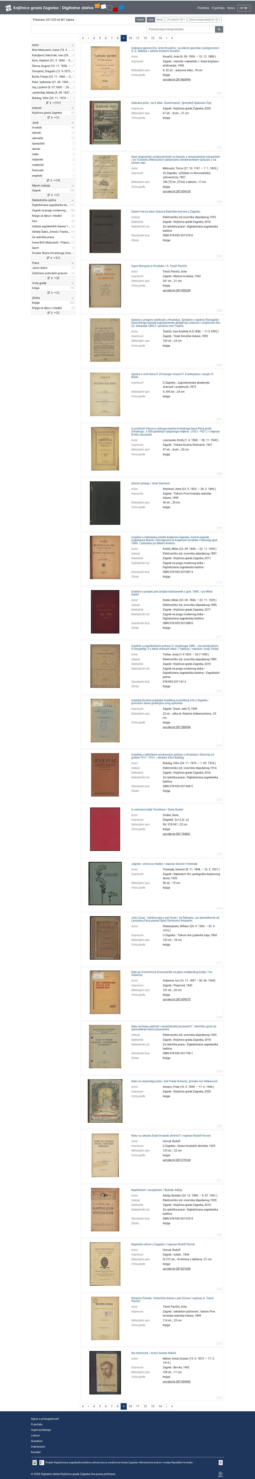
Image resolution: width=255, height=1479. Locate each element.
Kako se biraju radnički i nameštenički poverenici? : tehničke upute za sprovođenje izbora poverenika (173, 1028)
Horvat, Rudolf (171, 1141)
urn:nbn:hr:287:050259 (177, 290)
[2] (53, 278)
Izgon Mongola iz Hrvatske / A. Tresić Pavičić (159, 266)
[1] (53, 117)
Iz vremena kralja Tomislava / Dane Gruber (157, 809)
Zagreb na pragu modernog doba (183, 563)
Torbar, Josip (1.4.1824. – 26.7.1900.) (186, 654)
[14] (53, 180)
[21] (53, 257)
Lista (150, 19)
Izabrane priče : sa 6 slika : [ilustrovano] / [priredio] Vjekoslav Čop (171, 103)
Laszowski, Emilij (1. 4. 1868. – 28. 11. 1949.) (190, 440)
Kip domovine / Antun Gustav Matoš (153, 1353)
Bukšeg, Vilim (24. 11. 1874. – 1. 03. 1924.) (189, 763)
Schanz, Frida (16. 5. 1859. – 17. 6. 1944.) (188, 1086)
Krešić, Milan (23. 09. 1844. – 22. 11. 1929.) (189, 548)
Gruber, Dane (171, 815)
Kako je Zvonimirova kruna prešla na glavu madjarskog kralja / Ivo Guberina (171, 974)
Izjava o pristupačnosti (45, 1418)
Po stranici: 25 (175, 19)
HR (243, 8)
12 (145, 38)
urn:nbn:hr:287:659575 (177, 999)
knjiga (166, 75)
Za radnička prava (174, 226)
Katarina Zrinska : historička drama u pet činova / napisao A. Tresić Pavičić (172, 1300)
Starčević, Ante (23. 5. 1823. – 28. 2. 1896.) (189, 489)
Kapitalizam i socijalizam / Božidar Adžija (156, 1190)
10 (130, 38)
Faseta (140, 19)
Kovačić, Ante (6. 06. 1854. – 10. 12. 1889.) (189, 56)
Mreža (159, 19)
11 (137, 38)
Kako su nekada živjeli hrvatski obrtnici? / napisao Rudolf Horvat (170, 1135)
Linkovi (35, 1435)
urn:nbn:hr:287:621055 (177, 1268)
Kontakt (36, 1452)
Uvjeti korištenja (41, 1430)
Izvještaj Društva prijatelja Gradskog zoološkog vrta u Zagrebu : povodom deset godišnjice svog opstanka (170, 702)
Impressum (38, 1446)
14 (160, 38)
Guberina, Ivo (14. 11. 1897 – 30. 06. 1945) (189, 980)
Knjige (166, 240)
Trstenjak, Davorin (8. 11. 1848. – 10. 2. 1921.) (191, 869)
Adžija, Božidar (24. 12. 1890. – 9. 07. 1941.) (190, 1195)
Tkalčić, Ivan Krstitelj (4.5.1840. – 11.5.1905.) (190, 331)
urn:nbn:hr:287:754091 (177, 834)
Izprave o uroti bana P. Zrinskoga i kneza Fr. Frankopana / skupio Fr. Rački (172, 376)
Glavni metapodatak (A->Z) (203, 19)
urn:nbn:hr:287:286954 (177, 727)
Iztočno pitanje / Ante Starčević (150, 483)
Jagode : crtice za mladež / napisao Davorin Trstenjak (164, 863)
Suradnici (37, 1441)
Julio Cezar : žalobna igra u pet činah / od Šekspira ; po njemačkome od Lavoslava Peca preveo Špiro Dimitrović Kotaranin (175, 919)
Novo (231, 8)
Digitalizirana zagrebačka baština (183, 567)
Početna (203, 8)
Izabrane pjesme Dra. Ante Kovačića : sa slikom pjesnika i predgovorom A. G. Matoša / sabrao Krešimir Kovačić (175, 50)
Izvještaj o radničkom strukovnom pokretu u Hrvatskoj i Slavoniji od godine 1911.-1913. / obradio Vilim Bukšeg (172, 756)
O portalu (218, 8)
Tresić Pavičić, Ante (175, 271)
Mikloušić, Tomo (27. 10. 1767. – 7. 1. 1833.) (190, 168)
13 (152, 38)
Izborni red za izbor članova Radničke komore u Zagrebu (165, 211)
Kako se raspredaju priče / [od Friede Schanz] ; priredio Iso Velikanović (174, 1081)
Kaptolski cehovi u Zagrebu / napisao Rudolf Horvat (163, 1244)
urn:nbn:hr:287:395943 (177, 1381)
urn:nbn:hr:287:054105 (177, 191)
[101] (53, 102)
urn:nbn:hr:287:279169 (177, 1160)
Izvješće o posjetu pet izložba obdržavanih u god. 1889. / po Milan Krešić (171, 593)
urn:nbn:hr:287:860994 (177, 79)
